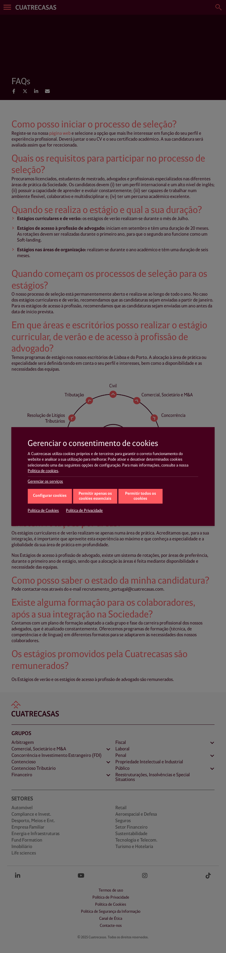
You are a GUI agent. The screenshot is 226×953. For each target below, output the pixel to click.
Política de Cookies (43, 510)
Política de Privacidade (84, 510)
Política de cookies (43, 471)
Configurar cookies (50, 495)
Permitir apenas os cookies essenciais (95, 496)
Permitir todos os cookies (140, 496)
